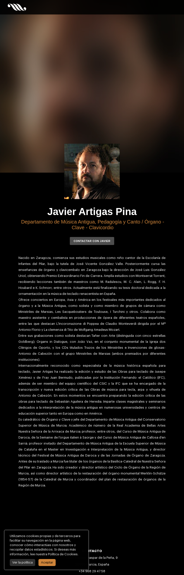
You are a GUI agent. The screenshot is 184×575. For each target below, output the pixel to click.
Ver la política (17, 562)
